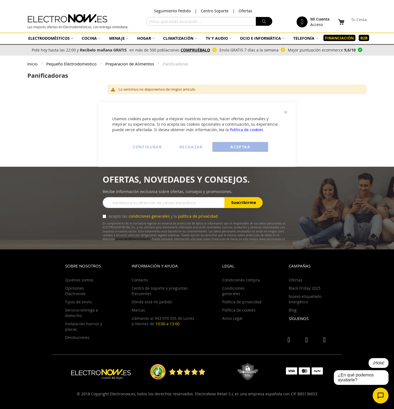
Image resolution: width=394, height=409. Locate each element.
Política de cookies (246, 129)
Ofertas (245, 10)
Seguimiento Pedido (172, 10)
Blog (293, 310)
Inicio (33, 64)
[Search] (264, 21)
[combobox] (209, 21)
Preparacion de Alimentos (130, 64)
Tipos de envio (78, 301)
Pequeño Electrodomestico (72, 64)
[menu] (197, 38)
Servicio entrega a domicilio (81, 312)
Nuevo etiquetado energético (305, 299)
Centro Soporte (214, 10)
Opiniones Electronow (75, 291)
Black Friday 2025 (304, 288)
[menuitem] (50, 38)
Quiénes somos (79, 280)
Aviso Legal (232, 318)
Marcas (138, 310)
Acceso (316, 24)
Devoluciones (77, 337)
